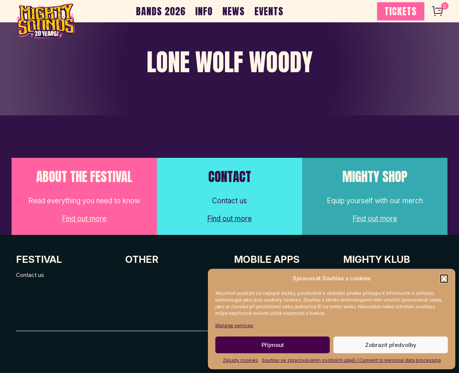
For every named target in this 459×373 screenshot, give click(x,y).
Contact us (30, 274)
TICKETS (400, 11)
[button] (444, 278)
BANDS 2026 (161, 11)
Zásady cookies (240, 360)
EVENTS (269, 11)
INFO (204, 11)
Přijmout (273, 344)
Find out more (84, 218)
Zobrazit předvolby (391, 344)
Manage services (234, 325)
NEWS (233, 11)
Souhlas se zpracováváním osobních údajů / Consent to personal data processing (351, 360)
